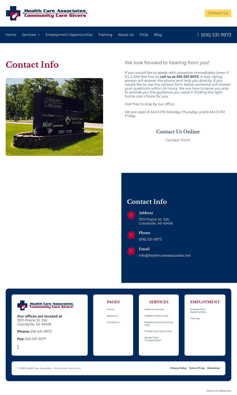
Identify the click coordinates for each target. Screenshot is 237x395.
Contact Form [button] (178, 140)
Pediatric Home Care (156, 315)
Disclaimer (213, 368)
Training (105, 35)
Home (11, 35)
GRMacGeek (224, 390)
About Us (126, 35)
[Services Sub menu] (38, 35)
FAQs (143, 35)
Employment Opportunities (69, 35)
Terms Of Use (197, 368)
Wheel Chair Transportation (153, 339)
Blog (158, 35)
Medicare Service (154, 309)
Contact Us (218, 13)
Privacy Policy (178, 368)
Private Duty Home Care (158, 331)
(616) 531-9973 (216, 34)
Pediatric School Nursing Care (159, 323)
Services (29, 35)
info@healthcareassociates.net (165, 255)
